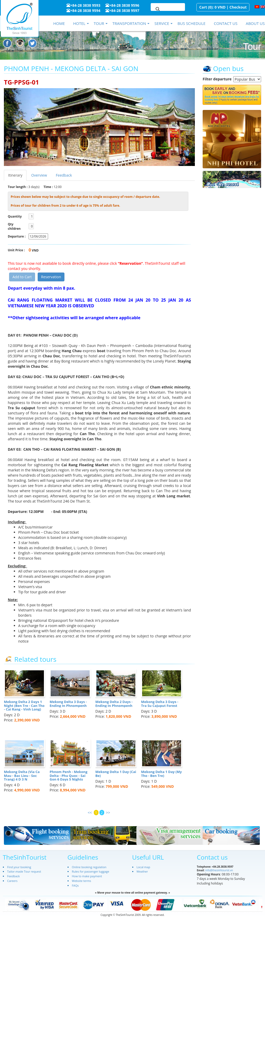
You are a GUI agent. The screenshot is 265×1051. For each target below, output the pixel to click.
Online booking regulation (89, 867)
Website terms (81, 881)
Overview (39, 175)
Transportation (129, 23)
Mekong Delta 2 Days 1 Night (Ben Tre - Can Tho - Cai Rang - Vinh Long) (24, 705)
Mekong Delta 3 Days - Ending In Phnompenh (68, 703)
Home (59, 23)
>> (108, 812)
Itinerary (15, 175)
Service (161, 23)
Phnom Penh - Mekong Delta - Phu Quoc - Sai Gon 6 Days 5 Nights (68, 775)
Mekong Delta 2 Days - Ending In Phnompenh (113, 703)
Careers (12, 881)
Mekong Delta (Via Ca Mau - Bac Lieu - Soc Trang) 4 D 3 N (22, 775)
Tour (99, 23)
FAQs (75, 885)
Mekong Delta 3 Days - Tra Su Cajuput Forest (159, 703)
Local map (143, 867)
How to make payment (87, 876)
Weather (142, 871)
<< (90, 812)
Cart (203, 7)
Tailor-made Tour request (24, 871)
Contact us (225, 23)
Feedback (64, 175)
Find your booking (19, 867)
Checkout (238, 7)
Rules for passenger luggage (90, 871)
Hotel (79, 23)
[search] (162, 9)
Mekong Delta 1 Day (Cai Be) (115, 773)
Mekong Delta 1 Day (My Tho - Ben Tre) (161, 773)
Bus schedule (191, 23)
